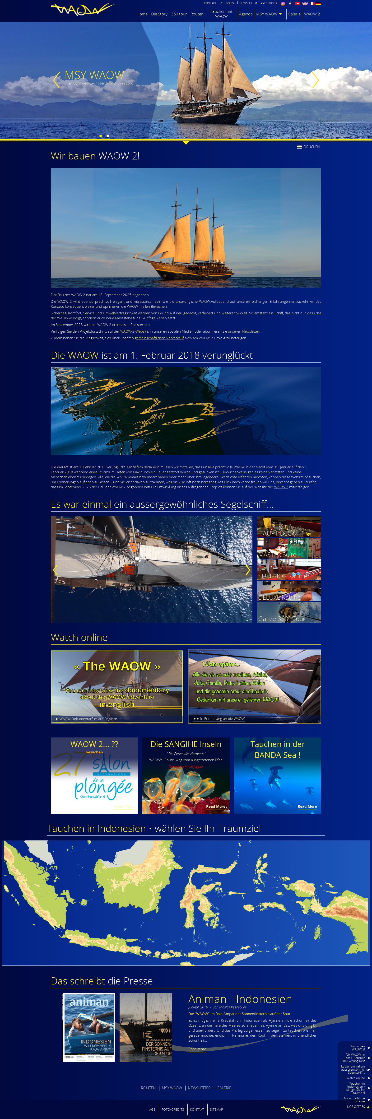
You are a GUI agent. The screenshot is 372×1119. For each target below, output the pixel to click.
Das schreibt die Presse (354, 1099)
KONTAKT (210, 3)
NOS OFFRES (356, 1107)
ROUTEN (148, 1088)
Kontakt (197, 1109)
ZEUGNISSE (228, 3)
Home (142, 13)
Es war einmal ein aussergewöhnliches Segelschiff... (355, 1069)
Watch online (356, 1078)
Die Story (159, 13)
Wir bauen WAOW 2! (357, 1047)
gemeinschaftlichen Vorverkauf (159, 338)
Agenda (246, 13)
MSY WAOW (267, 13)
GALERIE (224, 1088)
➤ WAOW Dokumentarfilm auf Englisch (86, 718)
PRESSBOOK (269, 3)
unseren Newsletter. (244, 331)
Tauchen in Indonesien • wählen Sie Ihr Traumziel (355, 1088)
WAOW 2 (312, 13)
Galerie (294, 13)
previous (57, 80)
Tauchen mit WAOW (221, 14)
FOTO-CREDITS (173, 1109)
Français (311, 3)
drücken (312, 146)
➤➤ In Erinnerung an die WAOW (219, 718)
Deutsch (318, 4)
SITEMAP (216, 1109)
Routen (197, 13)
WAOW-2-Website (134, 331)
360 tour (179, 13)
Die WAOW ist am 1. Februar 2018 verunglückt (353, 1058)
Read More (124, 806)
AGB (152, 1109)
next (314, 80)
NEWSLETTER (248, 3)
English (305, 3)
